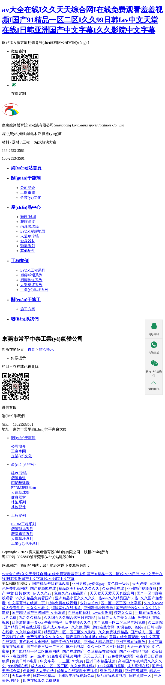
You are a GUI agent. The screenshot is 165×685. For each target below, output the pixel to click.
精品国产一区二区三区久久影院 (70, 632)
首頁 (31, 349)
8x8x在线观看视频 (112, 676)
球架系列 (27, 246)
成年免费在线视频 (63, 603)
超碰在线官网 (103, 627)
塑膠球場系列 (31, 275)
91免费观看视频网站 (65, 656)
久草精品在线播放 (102, 651)
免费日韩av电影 (25, 661)
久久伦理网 (81, 627)
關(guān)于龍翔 (23, 438)
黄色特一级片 (118, 584)
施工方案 (27, 309)
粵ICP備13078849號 (17, 557)
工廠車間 (27, 192)
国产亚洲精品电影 (134, 651)
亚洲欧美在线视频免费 (76, 676)
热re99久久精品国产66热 (118, 598)
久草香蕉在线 (113, 588)
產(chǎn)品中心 (23, 465)
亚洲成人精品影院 (99, 642)
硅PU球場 (28, 217)
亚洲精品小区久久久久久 (75, 598)
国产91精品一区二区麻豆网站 (36, 651)
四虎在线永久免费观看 (42, 680)
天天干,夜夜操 (139, 647)
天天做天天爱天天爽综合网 (112, 593)
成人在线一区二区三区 (50, 666)
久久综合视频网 (28, 632)
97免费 (78, 661)
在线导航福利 (79, 613)
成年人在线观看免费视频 (77, 671)
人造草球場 (29, 236)
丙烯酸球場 (29, 226)
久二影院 (155, 622)
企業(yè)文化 (30, 197)
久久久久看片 (38, 608)
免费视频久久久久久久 (45, 637)
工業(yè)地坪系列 (34, 290)
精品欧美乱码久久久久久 (79, 588)
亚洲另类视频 (111, 671)
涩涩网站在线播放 (66, 608)
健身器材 (27, 241)
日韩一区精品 (44, 676)
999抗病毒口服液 (111, 666)
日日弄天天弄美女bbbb (117, 617)
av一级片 (38, 656)
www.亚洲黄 (102, 613)
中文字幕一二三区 (55, 661)
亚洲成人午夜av (56, 627)
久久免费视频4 (82, 666)
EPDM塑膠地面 (32, 231)
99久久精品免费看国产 (34, 598)
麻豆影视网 (75, 647)
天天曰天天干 (94, 656)
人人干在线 (45, 671)
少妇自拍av (89, 603)
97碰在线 (125, 627)
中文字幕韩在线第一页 (27, 603)
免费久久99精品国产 (71, 593)
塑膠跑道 (27, 222)
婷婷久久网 (123, 613)
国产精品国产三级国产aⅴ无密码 (39, 613)
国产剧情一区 (140, 676)
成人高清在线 (138, 666)
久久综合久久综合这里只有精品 (70, 617)
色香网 (28, 671)
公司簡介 (27, 188)
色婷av (139, 627)
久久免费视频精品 (113, 632)
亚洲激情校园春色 (99, 608)
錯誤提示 (46, 349)
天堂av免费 (21, 676)
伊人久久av (42, 593)
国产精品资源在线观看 (51, 584)
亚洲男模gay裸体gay (88, 584)
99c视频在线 (18, 666)
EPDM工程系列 (32, 270)
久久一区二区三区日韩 (106, 647)
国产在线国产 (73, 651)
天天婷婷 (140, 584)
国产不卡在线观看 (66, 642)
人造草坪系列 (31, 285)
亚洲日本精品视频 (101, 661)
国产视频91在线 (43, 588)
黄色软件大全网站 (34, 642)
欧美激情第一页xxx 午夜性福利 (37, 622)
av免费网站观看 (121, 656)
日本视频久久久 (78, 622)
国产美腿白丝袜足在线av (86, 637)
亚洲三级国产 (136, 671)
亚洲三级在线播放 (131, 642)
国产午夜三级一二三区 (45, 647)
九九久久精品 (30, 617)
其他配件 (27, 251)
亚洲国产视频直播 (142, 588)
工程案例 (18, 515)
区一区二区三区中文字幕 (121, 603)
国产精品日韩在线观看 (22, 627)
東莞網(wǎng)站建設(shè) (53, 557)
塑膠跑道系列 (31, 280)
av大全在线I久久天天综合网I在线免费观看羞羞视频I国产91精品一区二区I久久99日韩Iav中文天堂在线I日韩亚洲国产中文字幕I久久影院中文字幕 (82, 20)
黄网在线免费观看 (124, 637)
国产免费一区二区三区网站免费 (120, 622)
